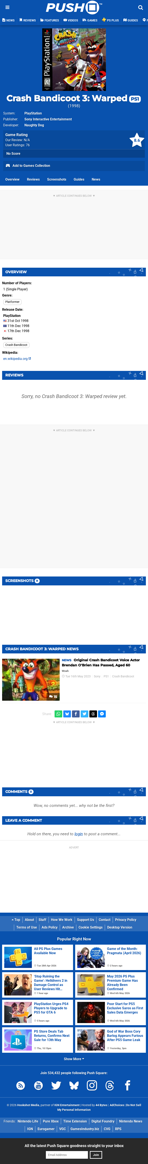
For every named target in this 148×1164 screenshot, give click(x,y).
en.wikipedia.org (17, 359)
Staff (42, 920)
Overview (12, 179)
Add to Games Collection (27, 166)
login (79, 833)
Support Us (85, 920)
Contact (104, 920)
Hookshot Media (28, 1105)
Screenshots (56, 179)
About (29, 920)
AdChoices (116, 1105)
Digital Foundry (103, 1121)
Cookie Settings (91, 927)
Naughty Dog (34, 125)
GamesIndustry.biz (84, 1129)
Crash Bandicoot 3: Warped (73, 98)
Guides (79, 179)
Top (16, 920)
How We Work (61, 920)
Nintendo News (130, 1121)
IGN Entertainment (67, 1105)
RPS (118, 1129)
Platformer (12, 302)
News (96, 179)
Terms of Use (26, 927)
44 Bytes (101, 1105)
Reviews (33, 179)
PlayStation (33, 113)
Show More (74, 1059)
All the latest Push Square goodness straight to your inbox (74, 1145)
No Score (13, 154)
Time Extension (75, 1121)
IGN (30, 1129)
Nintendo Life (28, 1121)
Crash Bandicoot (16, 345)
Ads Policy (50, 927)
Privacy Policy (125, 920)
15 (53, 697)
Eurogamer (46, 1129)
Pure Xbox (51, 1121)
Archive (68, 927)
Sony (97, 676)
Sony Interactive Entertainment (48, 119)
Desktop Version (119, 927)
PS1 (106, 676)
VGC (62, 1129)
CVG (107, 1129)
